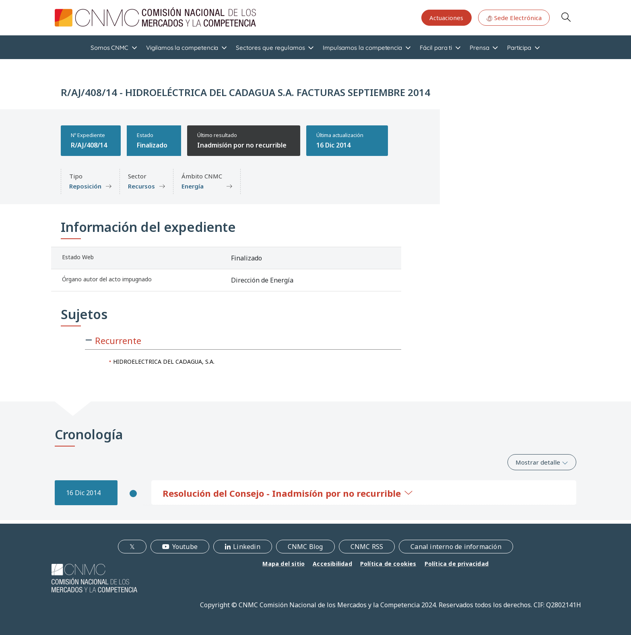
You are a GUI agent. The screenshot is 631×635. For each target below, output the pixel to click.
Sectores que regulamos (270, 47)
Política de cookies (388, 563)
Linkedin (246, 546)
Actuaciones (446, 18)
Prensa (479, 47)
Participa (519, 47)
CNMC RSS (367, 546)
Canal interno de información (455, 546)
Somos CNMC (109, 47)
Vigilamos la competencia (182, 47)
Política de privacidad (457, 563)
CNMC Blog (305, 546)
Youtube (185, 546)
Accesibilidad (332, 563)
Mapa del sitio (283, 563)
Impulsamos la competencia (362, 47)
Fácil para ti (436, 47)
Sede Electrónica (514, 18)
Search (566, 17)
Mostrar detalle (542, 462)
